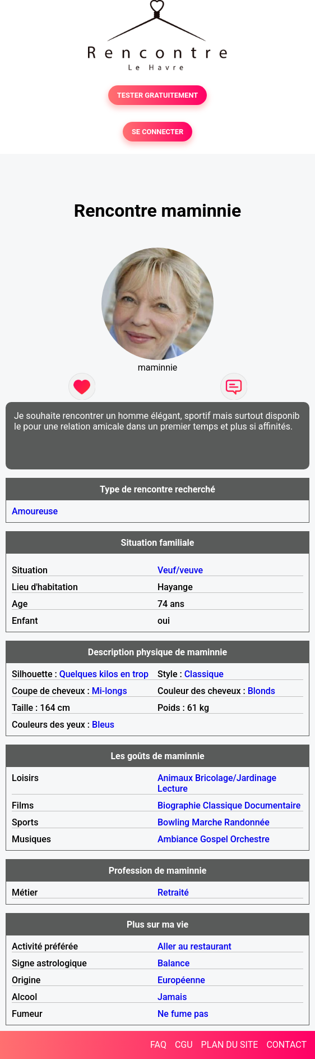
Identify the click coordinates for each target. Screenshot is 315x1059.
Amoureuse (35, 511)
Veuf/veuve (180, 570)
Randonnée (247, 822)
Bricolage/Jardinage (235, 778)
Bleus (103, 724)
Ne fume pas (183, 1013)
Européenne (181, 980)
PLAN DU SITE (229, 1044)
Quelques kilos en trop (104, 674)
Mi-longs (109, 691)
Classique (204, 674)
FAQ (158, 1044)
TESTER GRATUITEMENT (157, 95)
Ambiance (178, 839)
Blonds (261, 691)
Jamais (172, 997)
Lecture (173, 788)
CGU (184, 1044)
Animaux (175, 778)
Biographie (179, 805)
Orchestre (250, 839)
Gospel (214, 839)
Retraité (173, 892)
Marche (207, 822)
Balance (173, 963)
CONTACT (286, 1044)
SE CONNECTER (157, 131)
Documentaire (272, 805)
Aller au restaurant (194, 946)
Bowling (173, 822)
